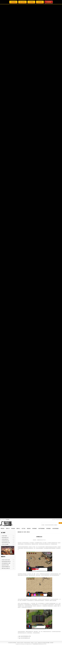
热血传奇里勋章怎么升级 (6, 542)
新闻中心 (18, 528)
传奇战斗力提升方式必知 (6, 559)
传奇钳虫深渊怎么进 (5, 539)
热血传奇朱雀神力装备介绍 (6, 561)
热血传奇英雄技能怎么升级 (26, 636)
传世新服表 (48, 528)
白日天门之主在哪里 (5, 544)
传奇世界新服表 (55, 528)
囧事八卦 (8, 528)
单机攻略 (13, 528)
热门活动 (23, 528)
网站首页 (2, 528)
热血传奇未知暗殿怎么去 (6, 566)
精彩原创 (29, 528)
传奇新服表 (34, 528)
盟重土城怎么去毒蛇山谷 (6, 568)
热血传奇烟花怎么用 (5, 537)
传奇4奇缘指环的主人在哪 (6, 563)
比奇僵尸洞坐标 (4, 535)
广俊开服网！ (7, 519)
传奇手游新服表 (41, 528)
